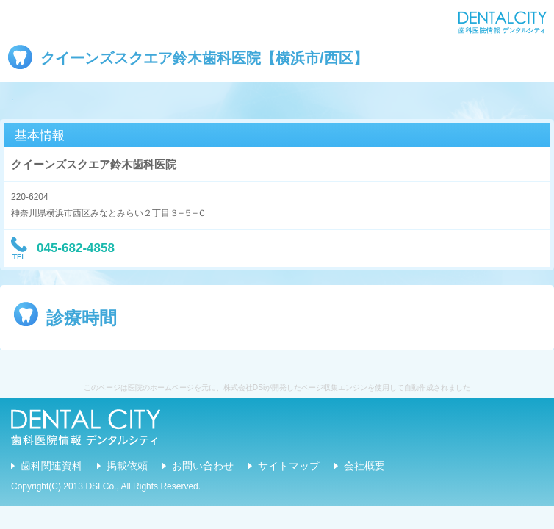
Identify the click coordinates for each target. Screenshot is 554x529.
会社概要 (364, 466)
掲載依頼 (127, 466)
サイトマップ (289, 466)
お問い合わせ (203, 466)
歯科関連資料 (51, 466)
